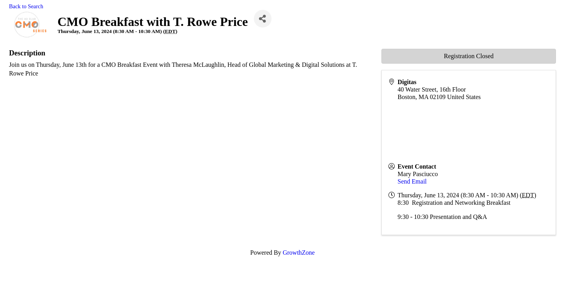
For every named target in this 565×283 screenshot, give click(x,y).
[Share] (263, 19)
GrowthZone (298, 252)
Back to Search (26, 6)
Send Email (411, 181)
